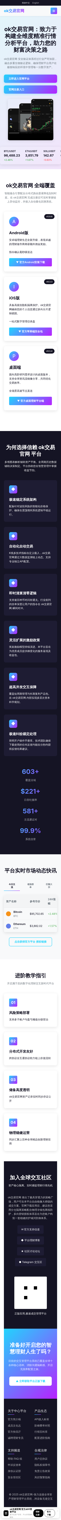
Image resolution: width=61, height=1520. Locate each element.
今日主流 (12, 885)
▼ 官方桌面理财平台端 (30, 400)
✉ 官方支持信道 (30, 1229)
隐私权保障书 (42, 1464)
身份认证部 (14, 1471)
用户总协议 (40, 1458)
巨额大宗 (49, 885)
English (35, 3)
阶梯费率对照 (42, 1425)
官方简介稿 (14, 1419)
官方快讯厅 (14, 1431)
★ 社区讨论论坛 (30, 1251)
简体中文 (26, 3)
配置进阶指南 (42, 1437)
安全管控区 (14, 1477)
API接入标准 (41, 1419)
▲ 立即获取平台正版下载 (30, 1381)
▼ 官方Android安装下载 (30, 262)
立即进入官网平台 (19, 78)
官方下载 (49, 1513)
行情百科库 (40, 1431)
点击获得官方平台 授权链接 (30, 941)
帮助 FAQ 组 (15, 1458)
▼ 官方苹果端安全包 (30, 331)
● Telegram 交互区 (30, 1262)
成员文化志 (14, 1425)
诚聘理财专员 (15, 1437)
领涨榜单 (30, 885)
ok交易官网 (14, 10)
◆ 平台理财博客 (30, 1240)
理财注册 (38, 1513)
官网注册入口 (16, 89)
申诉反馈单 (14, 1464)
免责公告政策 (42, 1471)
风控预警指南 (42, 1477)
